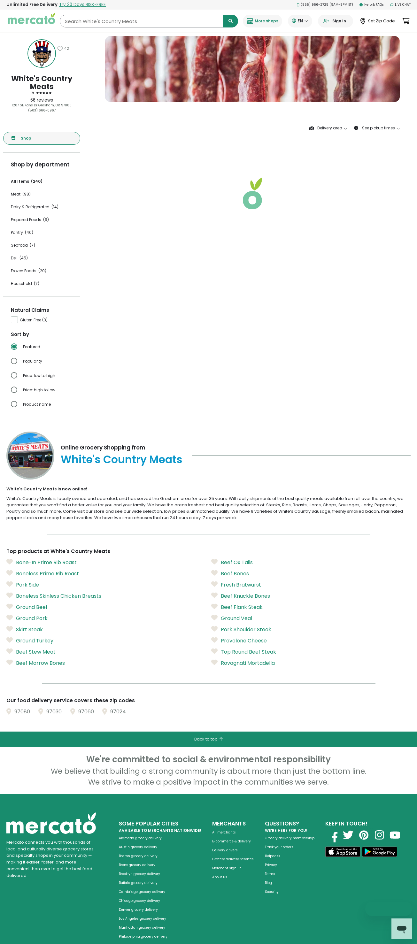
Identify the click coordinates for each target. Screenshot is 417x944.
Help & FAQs (371, 4)
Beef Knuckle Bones (240, 596)
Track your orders (279, 847)
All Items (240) (26, 181)
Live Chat (400, 4)
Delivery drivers (225, 850)
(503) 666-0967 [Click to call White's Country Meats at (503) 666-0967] (42, 110)
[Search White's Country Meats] (149, 21)
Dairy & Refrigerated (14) (34, 207)
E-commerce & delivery (231, 841)
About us (219, 877)
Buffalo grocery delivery (138, 882)
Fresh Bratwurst (236, 584)
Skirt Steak (24, 629)
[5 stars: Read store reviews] (42, 93)
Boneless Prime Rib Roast (42, 573)
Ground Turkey (29, 640)
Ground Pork (27, 618)
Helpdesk (272, 856)
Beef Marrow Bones (35, 663)
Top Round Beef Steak (243, 652)
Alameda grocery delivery (140, 838)
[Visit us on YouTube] (395, 835)
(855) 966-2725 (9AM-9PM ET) (325, 4)
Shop (21, 138)
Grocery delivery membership (289, 838)
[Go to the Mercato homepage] (31, 21)
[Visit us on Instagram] (379, 835)
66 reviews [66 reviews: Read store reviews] (41, 100)
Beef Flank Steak (237, 607)
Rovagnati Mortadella (243, 663)
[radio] (45, 347)
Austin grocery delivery (138, 847)
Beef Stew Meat (31, 652)
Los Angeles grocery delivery (142, 918)
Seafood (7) (23, 245)
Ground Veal (231, 618)
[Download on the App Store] (342, 853)
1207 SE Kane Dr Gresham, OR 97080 (42, 105)
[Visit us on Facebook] (332, 835)
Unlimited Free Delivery (56, 5)
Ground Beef (27, 607)
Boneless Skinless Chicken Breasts (53, 596)
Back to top (208, 739)
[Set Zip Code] (378, 21)
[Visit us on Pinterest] (364, 835)
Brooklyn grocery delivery (139, 873)
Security (272, 891)
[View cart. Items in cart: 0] (406, 21)
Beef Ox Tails (232, 562)
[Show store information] (41, 53)
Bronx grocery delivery (137, 865)
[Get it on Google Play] (379, 853)
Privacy (271, 865)
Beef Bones (230, 573)
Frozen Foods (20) (28, 270)
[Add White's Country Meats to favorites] (63, 48)
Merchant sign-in (227, 868)
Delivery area (328, 128)
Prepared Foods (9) (30, 219)
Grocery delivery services (233, 859)
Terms (270, 873)
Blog (268, 882)
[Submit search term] (230, 21)
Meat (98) (21, 194)
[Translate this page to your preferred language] (300, 21)
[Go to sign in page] (335, 21)
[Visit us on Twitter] (348, 835)
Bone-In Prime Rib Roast (41, 562)
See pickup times (377, 128)
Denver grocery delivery (138, 909)
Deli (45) (19, 258)
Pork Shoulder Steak (241, 629)
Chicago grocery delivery (139, 900)
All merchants (224, 832)
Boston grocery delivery (138, 856)
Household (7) (25, 283)
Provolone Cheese (239, 640)
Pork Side (22, 584)
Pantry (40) (22, 232)
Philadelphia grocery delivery (143, 936)
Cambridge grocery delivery (142, 891)
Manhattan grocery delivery (142, 927)
